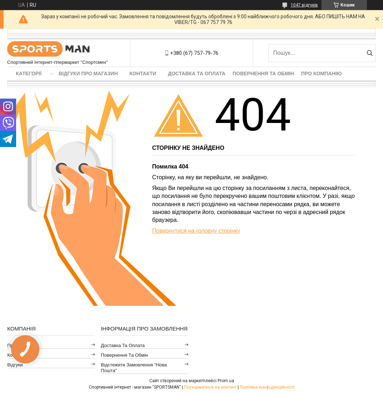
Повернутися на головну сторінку (196, 231)
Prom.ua (226, 380)
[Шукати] (369, 53)
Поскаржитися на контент (210, 387)
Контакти (143, 73)
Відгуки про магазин (88, 73)
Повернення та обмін (263, 73)
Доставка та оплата (197, 73)
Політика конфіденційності (267, 387)
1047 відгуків (304, 5)
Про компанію (321, 73)
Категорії (29, 73)
